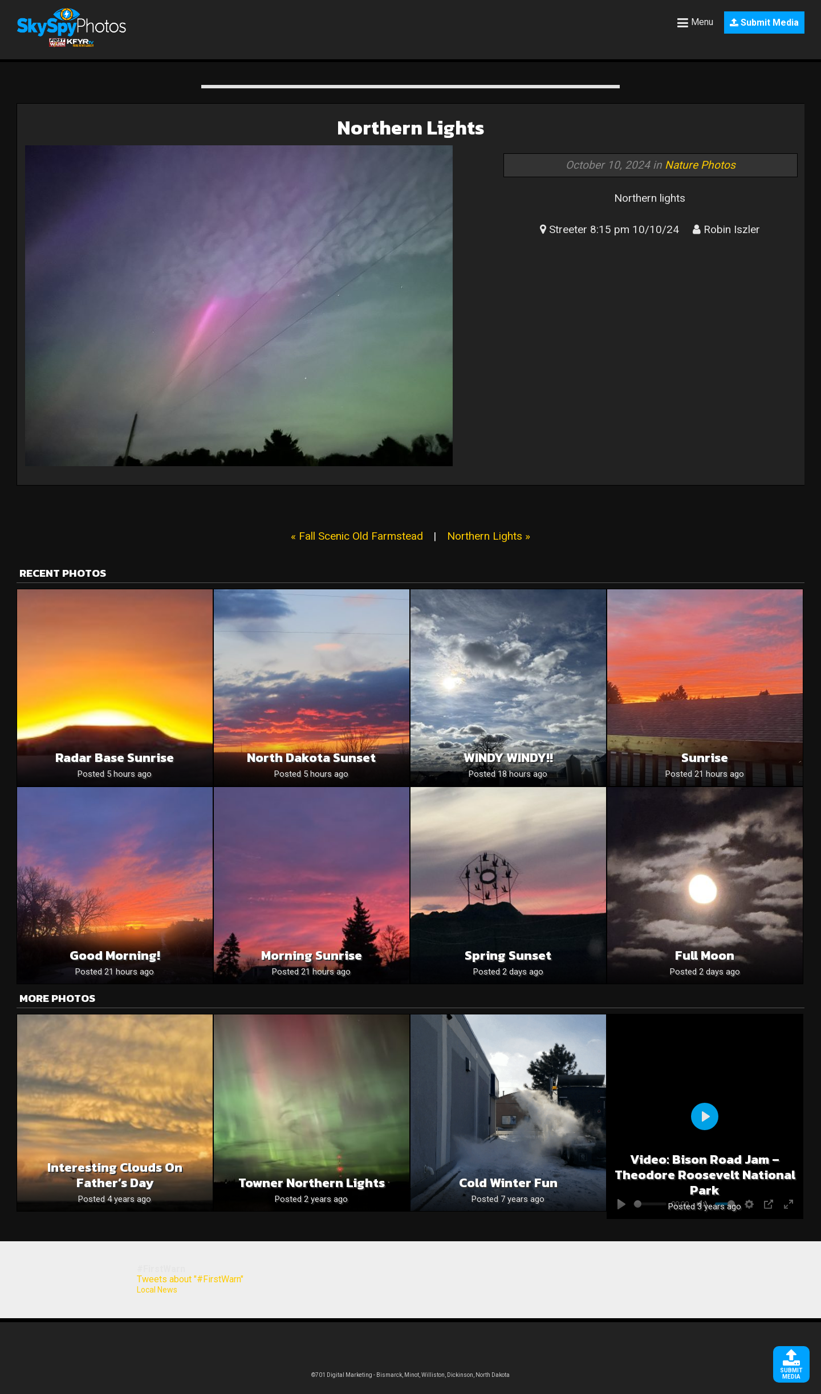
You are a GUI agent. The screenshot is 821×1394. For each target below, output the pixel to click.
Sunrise (704, 757)
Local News (157, 1289)
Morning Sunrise (311, 955)
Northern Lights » (488, 536)
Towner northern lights (311, 1183)
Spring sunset (508, 955)
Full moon (704, 955)
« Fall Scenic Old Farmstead (357, 536)
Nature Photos (700, 165)
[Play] (704, 1116)
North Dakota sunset (311, 757)
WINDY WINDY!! (508, 757)
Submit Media (764, 22)
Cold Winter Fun (508, 1183)
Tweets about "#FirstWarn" (190, 1279)
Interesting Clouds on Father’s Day (114, 1175)
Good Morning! (115, 955)
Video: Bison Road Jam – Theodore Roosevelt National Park (705, 1175)
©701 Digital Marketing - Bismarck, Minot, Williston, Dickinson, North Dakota (410, 1375)
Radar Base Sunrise (114, 757)
